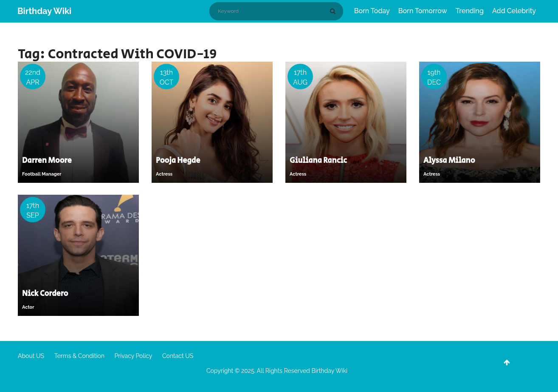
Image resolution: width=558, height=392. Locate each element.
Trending (470, 11)
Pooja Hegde (178, 160)
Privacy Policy (133, 355)
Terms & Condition (79, 355)
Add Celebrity (514, 11)
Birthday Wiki (44, 11)
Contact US (177, 355)
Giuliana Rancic (318, 160)
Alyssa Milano (449, 160)
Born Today (372, 11)
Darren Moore (47, 160)
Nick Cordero (45, 293)
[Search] (334, 11)
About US (31, 355)
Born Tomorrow (422, 11)
